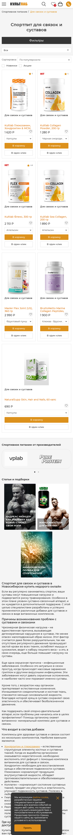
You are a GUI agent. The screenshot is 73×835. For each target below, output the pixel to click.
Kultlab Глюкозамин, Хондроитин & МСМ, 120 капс (18, 127)
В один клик (18, 153)
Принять (28, 828)
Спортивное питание (14, 11)
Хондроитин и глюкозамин (22, 747)
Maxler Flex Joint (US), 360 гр (18, 310)
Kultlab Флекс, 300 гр (18, 217)
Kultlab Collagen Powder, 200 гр (50, 127)
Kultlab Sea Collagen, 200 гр (53, 218)
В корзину (18, 145)
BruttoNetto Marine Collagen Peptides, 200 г (52, 310)
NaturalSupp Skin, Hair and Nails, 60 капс (30, 400)
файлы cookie (40, 797)
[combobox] (44, 60)
